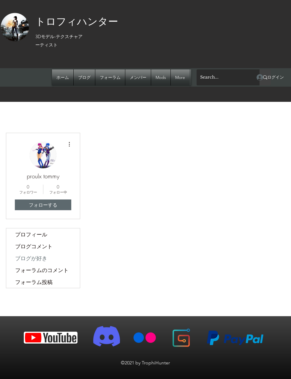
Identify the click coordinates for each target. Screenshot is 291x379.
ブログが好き (31, 258)
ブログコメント (34, 246)
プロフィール (31, 234)
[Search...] (223, 77)
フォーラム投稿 (34, 282)
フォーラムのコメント (42, 270)
